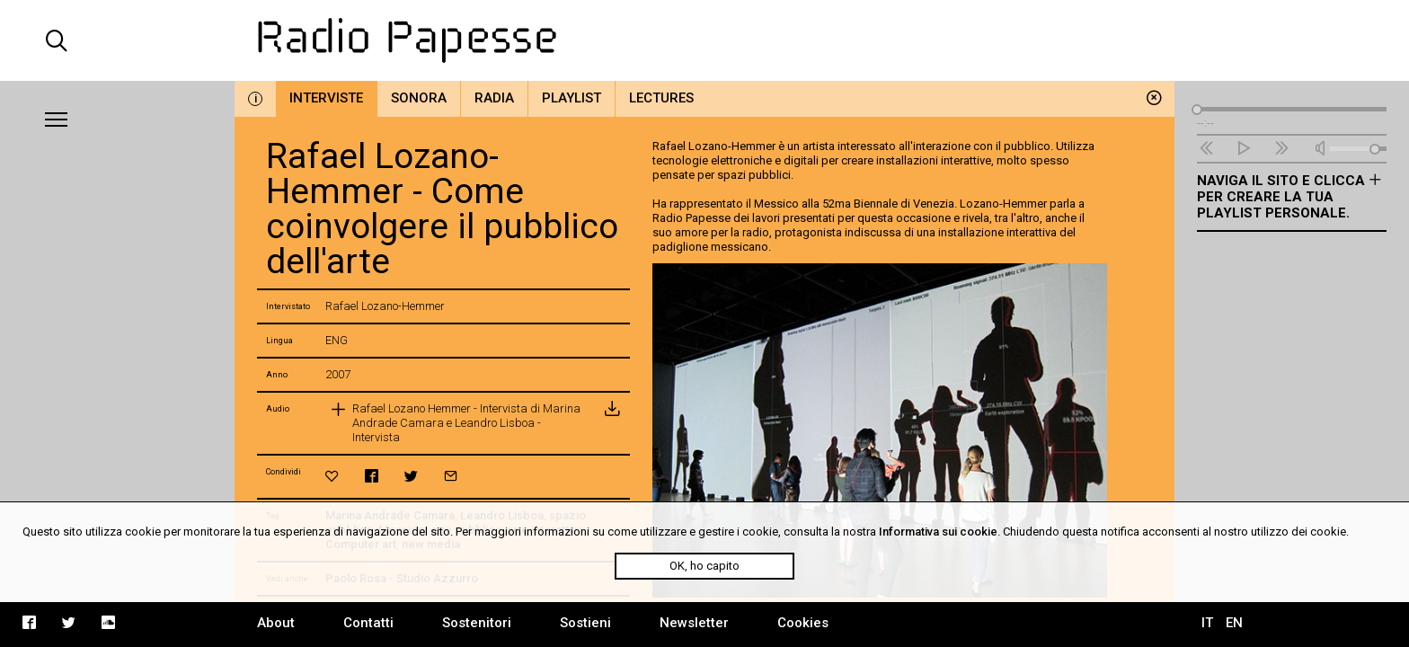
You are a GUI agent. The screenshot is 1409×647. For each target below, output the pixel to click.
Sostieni (585, 623)
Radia (494, 98)
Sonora (419, 98)
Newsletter (694, 623)
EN (1234, 623)
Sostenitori (476, 623)
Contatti (368, 623)
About (276, 623)
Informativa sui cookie (938, 531)
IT (1207, 623)
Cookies (803, 623)
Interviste (326, 98)
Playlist (571, 98)
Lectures (661, 98)
